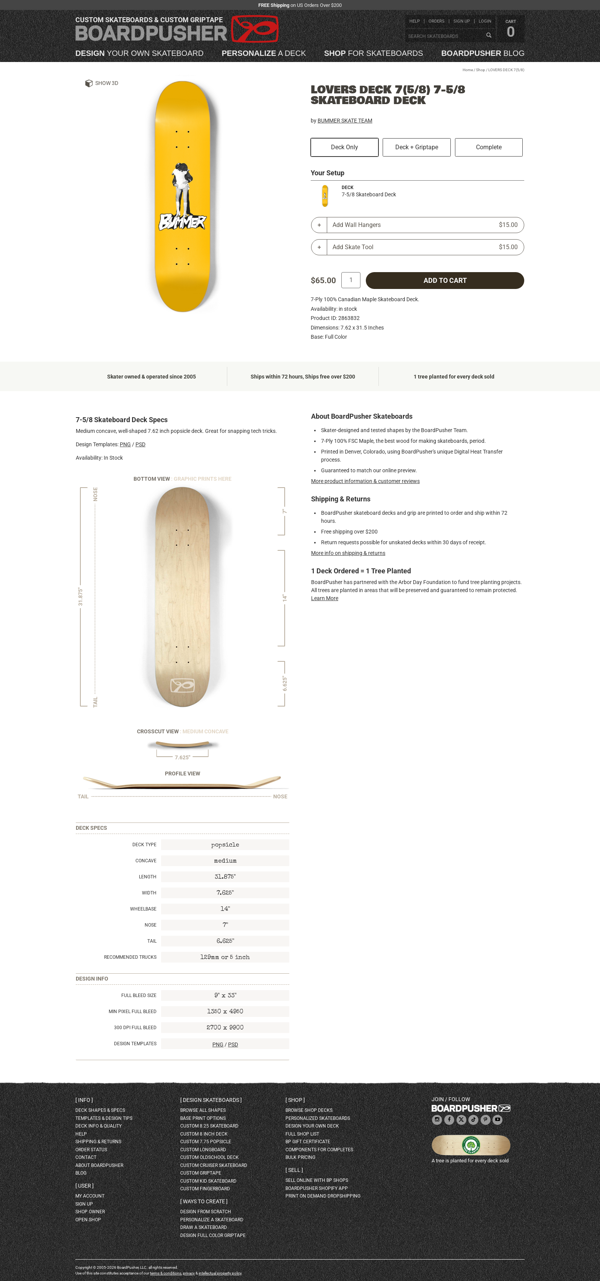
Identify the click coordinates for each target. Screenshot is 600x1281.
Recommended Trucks (130, 957)
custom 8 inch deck (204, 1134)
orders (437, 21)
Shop (480, 70)
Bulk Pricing (300, 1157)
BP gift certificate (307, 1141)
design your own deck (312, 1126)
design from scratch (205, 1211)
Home (468, 70)
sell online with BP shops (316, 1180)
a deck (264, 53)
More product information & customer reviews (365, 481)
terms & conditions (165, 1273)
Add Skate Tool (425, 247)
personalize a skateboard (211, 1219)
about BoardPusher (99, 1165)
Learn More (324, 598)
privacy (189, 1273)
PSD (140, 444)
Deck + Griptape (416, 147)
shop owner (90, 1211)
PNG (125, 444)
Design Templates (135, 1043)
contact (85, 1157)
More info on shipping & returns (348, 553)
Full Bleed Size (139, 995)
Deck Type (144, 844)
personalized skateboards (317, 1118)
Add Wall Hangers (425, 225)
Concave (146, 860)
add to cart (445, 280)
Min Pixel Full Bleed (133, 1011)
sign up (461, 21)
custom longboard (203, 1149)
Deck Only (344, 147)
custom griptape (200, 1173)
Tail (152, 941)
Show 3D (106, 83)
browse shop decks (309, 1110)
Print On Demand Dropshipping (322, 1196)
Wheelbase (143, 909)
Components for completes (319, 1149)
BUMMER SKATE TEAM (345, 120)
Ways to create (204, 1201)
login (485, 21)
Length (148, 877)
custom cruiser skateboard (213, 1165)
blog (483, 53)
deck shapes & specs (100, 1110)
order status (91, 1149)
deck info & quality (98, 1126)
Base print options (203, 1118)
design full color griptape (213, 1235)
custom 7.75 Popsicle (205, 1141)
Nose (151, 925)
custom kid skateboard (208, 1181)
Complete (489, 147)
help (414, 21)
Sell (294, 1170)
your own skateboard (139, 53)
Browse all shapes (203, 1110)
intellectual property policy (220, 1273)
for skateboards (373, 53)
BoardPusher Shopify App (316, 1188)
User (84, 1186)
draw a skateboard (203, 1227)
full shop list (302, 1134)
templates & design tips (103, 1118)
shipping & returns (98, 1141)
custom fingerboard (205, 1188)
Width (149, 893)
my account (89, 1196)
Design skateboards (211, 1100)
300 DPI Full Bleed (135, 1027)
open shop (88, 1219)
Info (84, 1100)
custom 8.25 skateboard (209, 1126)
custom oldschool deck (209, 1157)
